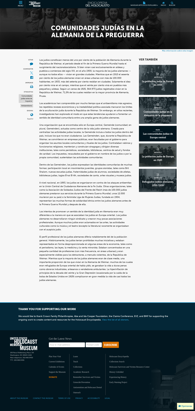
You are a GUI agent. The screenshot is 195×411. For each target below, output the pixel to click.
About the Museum (19, 398)
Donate (53, 377)
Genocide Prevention (81, 382)
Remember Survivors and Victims (86, 377)
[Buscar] (172, 4)
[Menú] (20, 4)
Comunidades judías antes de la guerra (26, 98)
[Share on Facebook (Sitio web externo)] (31, 78)
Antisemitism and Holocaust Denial (87, 387)
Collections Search (116, 362)
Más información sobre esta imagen (177, 50)
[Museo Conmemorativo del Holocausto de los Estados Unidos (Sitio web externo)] (34, 4)
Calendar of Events (56, 367)
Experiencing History (117, 377)
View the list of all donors (115, 319)
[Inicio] (163, 4)
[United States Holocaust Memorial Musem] (23, 343)
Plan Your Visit (55, 356)
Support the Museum (57, 372)
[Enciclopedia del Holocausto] (97, 4)
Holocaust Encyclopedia (119, 356)
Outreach (77, 392)
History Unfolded (116, 372)
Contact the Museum (43, 398)
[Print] (31, 87)
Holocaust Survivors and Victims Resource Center (129, 367)
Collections (77, 367)
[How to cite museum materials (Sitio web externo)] (31, 64)
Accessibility (94, 398)
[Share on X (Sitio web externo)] (31, 73)
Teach (75, 362)
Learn (75, 356)
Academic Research (81, 372)
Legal (107, 398)
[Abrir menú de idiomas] (31, 115)
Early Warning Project (118, 382)
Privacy (79, 398)
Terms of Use (64, 398)
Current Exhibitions (57, 362)
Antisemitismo (26, 106)
